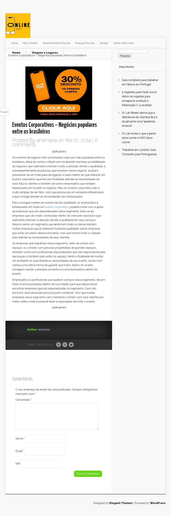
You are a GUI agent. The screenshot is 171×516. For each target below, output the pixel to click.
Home (14, 43)
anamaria (46, 140)
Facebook (64, 345)
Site (18, 467)
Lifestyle (104, 43)
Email (20, 455)
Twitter (71, 345)
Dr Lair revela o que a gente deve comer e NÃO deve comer (139, 138)
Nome (20, 442)
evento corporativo (57, 207)
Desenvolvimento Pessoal (56, 43)
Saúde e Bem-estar (123, 43)
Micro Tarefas (30, 43)
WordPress (158, 507)
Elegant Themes (121, 507)
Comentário (24, 399)
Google (58, 345)
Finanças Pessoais (85, 43)
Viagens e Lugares (45, 52)
